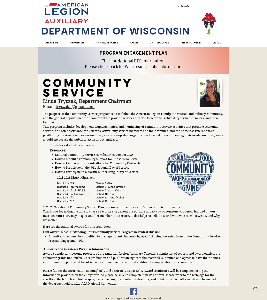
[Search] (199, 6)
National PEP (129, 60)
